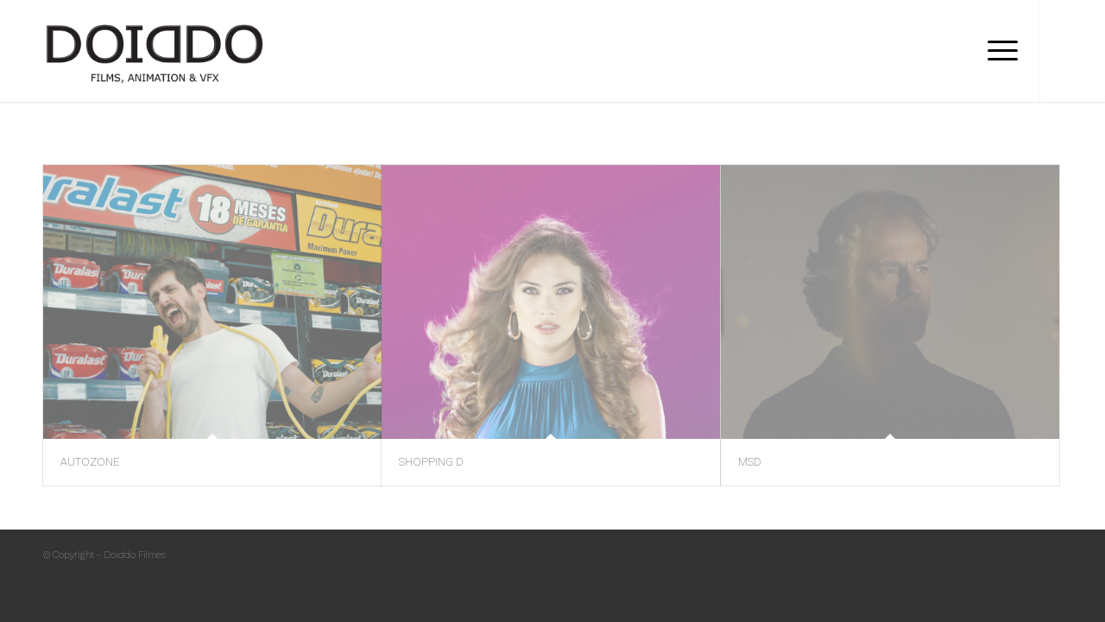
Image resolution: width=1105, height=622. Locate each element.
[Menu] (997, 51)
